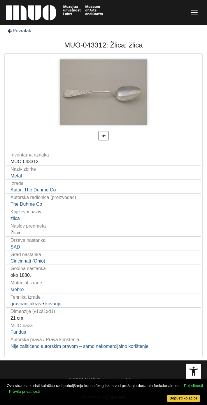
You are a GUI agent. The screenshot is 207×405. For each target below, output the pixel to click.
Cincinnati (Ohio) (27, 260)
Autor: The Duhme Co (33, 189)
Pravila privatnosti (24, 391)
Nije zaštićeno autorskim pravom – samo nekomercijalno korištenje (79, 346)
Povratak (19, 30)
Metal (16, 175)
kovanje (53, 303)
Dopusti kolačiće (183, 398)
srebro (17, 289)
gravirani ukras (25, 303)
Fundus (18, 332)
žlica (15, 218)
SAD (15, 246)
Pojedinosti (193, 385)
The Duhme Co (26, 204)
